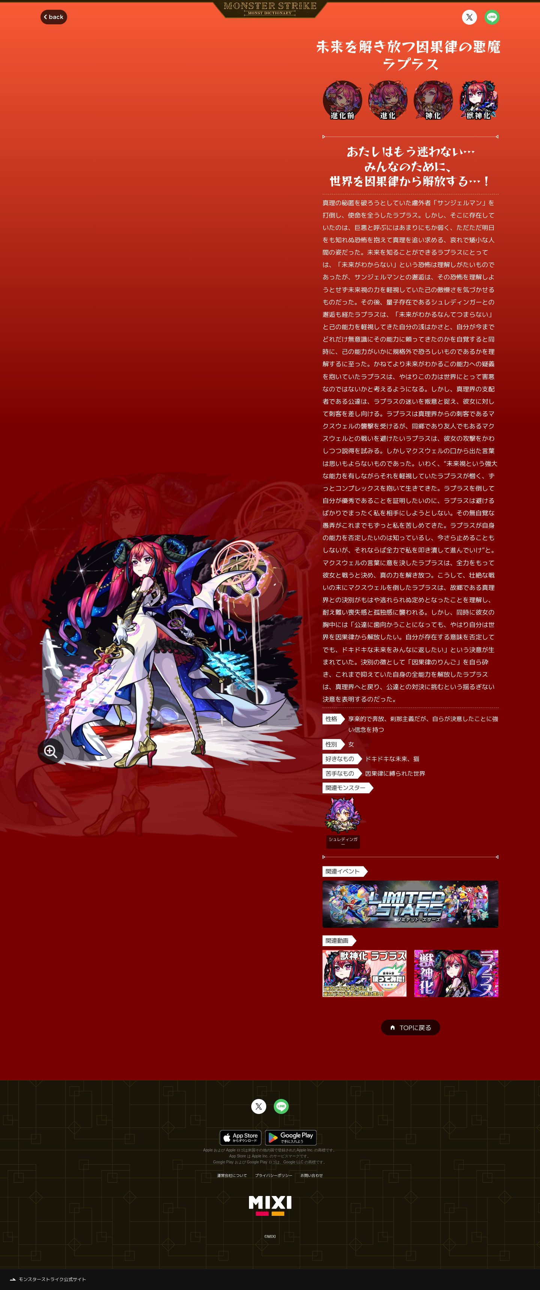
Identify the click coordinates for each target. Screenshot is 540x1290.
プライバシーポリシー (273, 1175)
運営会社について (232, 1175)
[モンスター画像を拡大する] (51, 751)
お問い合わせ (311, 1175)
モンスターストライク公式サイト (52, 1279)
